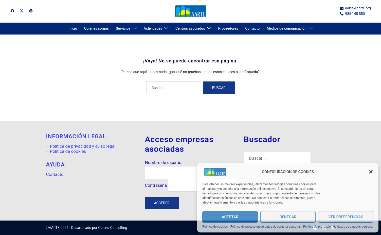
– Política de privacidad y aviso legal (81, 146)
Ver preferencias (345, 217)
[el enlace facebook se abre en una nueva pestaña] (12, 11)
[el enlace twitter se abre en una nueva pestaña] (21, 11)
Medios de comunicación (286, 28)
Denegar (287, 217)
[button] (370, 171)
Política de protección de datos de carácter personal (265, 226)
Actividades (153, 28)
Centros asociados (190, 28)
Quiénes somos (96, 28)
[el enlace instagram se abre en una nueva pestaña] (30, 11)
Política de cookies (215, 226)
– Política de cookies (66, 151)
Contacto (252, 28)
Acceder (162, 203)
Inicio (72, 28)
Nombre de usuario (163, 162)
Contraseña (156, 185)
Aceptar (230, 217)
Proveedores (228, 28)
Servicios (123, 28)
